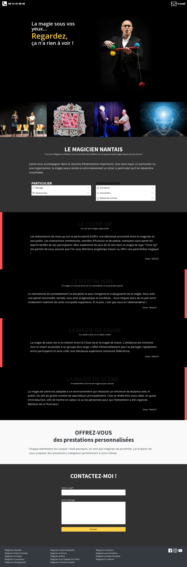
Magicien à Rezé (57, 556)
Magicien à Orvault (13, 556)
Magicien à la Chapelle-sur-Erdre (65, 559)
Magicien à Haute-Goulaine (62, 562)
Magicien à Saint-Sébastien (62, 550)
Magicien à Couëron (105, 559)
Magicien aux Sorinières (106, 553)
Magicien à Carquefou (14, 559)
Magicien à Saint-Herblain (16, 553)
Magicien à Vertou (58, 553)
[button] (13, 3)
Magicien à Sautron (104, 550)
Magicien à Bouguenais (15, 562)
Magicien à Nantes (13, 550)
